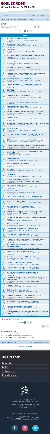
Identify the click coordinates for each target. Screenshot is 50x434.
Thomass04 (22, 119)
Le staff (4, 367)
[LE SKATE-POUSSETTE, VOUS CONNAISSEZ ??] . (25, 196)
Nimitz (20, 63)
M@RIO (21, 258)
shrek (20, 297)
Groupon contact (13, 158)
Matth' (20, 40)
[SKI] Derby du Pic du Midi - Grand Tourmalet (23, 267)
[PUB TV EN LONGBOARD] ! (17, 201)
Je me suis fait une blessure (17, 38)
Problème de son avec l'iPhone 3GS (19, 306)
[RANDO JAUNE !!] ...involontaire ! (19, 96)
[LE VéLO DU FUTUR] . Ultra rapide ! (20, 206)
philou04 (21, 165)
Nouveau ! (10, 169)
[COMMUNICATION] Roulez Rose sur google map (24, 212)
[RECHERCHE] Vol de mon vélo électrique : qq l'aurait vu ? (28, 73)
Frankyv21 (22, 74)
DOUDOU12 (22, 170)
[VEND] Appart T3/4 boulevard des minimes (22, 301)
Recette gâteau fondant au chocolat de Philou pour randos (28, 123)
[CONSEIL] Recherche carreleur (18, 290)
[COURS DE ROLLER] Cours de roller (20, 251)
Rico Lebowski (23, 220)
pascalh (21, 192)
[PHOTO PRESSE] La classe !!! (18, 163)
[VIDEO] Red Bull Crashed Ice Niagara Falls (22, 272)
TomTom (21, 281)
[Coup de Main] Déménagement (18, 234)
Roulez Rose (25, 390)
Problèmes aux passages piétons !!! (19, 67)
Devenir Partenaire (9, 375)
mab (20, 307)
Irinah (20, 124)
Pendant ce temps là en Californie (19, 79)
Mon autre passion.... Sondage (18, 106)
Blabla (4, 23)
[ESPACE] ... (11, 90)
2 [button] (27, 31)
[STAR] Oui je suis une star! (16, 185)
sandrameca (22, 176)
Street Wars (11, 175)
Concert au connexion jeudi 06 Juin (19, 262)
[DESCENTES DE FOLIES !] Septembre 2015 (22, 229)
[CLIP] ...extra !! (12, 224)
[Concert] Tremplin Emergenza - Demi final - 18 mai (25, 134)
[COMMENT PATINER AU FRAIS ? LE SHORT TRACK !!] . (27, 145)
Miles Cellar (35, 420)
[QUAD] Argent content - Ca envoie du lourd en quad (25, 140)
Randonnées (6, 363)
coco (20, 154)
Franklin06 (22, 130)
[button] (30, 31)
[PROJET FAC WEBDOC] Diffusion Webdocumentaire (26, 239)
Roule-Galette (23, 45)
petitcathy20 (22, 107)
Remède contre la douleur (16, 44)
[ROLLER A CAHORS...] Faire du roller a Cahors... (24, 296)
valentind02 (22, 136)
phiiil (20, 213)
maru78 (21, 160)
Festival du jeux (12, 285)
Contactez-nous (8, 371)
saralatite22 (22, 113)
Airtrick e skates (12, 62)
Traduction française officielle (20, 420)
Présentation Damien (14, 191)
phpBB (18, 418)
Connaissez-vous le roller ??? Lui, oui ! (21, 257)
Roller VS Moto (12, 117)
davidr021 (21, 86)
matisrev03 (22, 80)
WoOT (20, 315)
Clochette (21, 303)
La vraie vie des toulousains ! (17, 179)
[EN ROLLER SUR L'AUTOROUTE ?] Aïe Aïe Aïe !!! (25, 112)
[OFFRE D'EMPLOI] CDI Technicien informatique (24, 84)
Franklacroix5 (22, 91)
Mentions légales (32, 413)
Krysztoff (21, 252)
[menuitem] (6, 15)
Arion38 (21, 186)
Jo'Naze (21, 181)
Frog (8, 100)
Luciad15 (21, 102)
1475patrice (22, 58)
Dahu (20, 236)
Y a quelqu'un (11, 50)
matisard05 (22, 141)
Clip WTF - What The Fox (15, 129)
